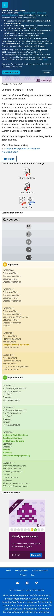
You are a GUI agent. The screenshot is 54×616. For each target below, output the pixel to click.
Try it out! (9, 158)
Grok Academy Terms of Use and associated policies (24, 14)
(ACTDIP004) (8, 270)
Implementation (15, 377)
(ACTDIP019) (8, 308)
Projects (23, 575)
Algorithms (12, 264)
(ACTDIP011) (8, 385)
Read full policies (11, 72)
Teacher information (40, 571)
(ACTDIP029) (8, 333)
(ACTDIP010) (8, 289)
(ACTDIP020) (8, 407)
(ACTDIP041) (8, 463)
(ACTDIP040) (8, 355)
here (45, 59)
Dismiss (47, 72)
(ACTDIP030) (8, 432)
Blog (32, 575)
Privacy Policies (21, 571)
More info (36, 555)
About (8, 571)
